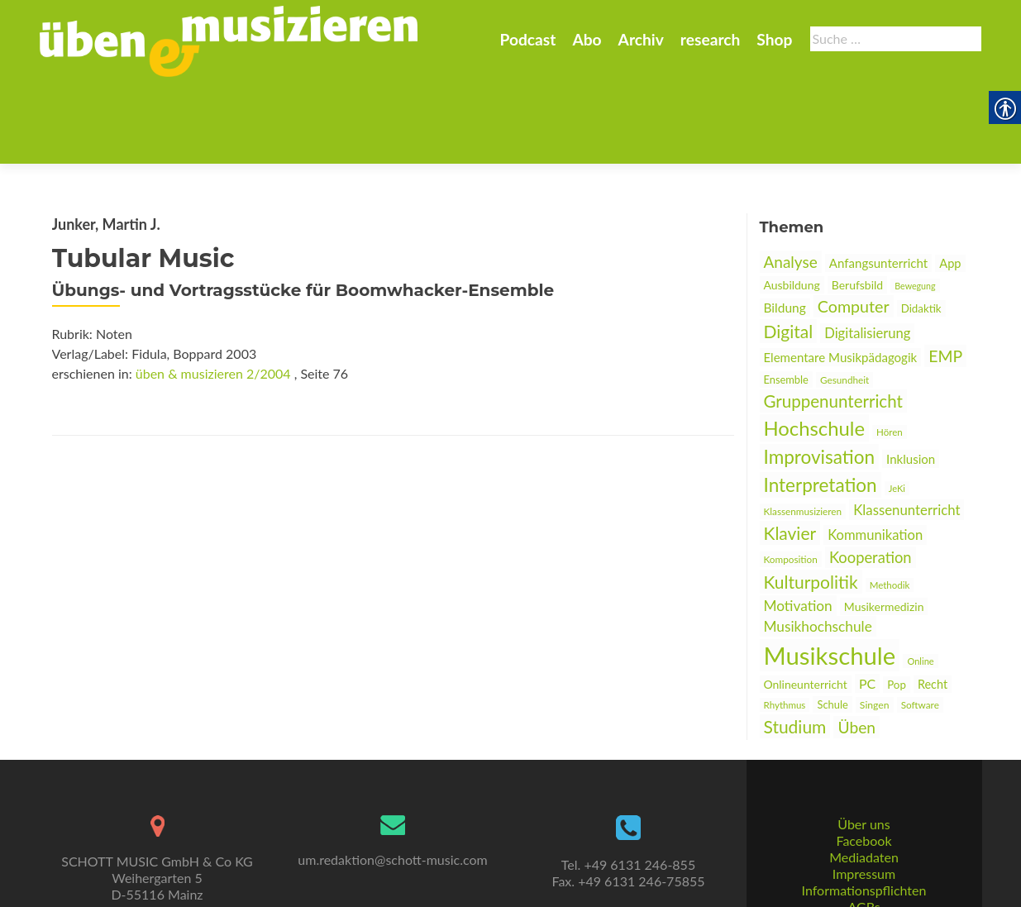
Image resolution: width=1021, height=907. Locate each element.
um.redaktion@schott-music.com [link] (392, 798)
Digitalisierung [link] (867, 252)
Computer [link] (854, 225)
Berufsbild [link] (857, 204)
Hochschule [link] (815, 347)
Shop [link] (774, 39)
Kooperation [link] (870, 476)
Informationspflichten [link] (864, 829)
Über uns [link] (863, 763)
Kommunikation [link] (875, 454)
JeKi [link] (897, 407)
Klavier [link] (790, 452)
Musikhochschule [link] (818, 545)
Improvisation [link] (819, 376)
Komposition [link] (791, 478)
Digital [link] (788, 250)
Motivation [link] (798, 524)
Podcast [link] (527, 39)
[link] (229, 40)
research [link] (710, 39)
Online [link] (920, 580)
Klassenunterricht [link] (906, 428)
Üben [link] (856, 646)
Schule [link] (832, 623)
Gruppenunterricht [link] (833, 320)
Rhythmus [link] (785, 623)
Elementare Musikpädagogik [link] (841, 276)
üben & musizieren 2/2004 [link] (213, 292)
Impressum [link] (864, 812)
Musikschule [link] (830, 574)
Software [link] (920, 624)
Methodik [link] (890, 504)
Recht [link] (932, 603)
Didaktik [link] (921, 227)
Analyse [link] (791, 180)
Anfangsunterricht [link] (878, 181)
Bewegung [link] (915, 204)
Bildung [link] (785, 226)
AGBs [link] (863, 845)
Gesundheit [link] (844, 299)
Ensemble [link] (786, 298)
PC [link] (867, 602)
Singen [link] (875, 624)
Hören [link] (889, 351)
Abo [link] (586, 39)
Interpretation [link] (820, 404)
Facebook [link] (863, 779)
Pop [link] (896, 603)
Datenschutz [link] (864, 862)
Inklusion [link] (910, 377)
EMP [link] (945, 274)
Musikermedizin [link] (884, 525)
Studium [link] (795, 645)
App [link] (950, 182)
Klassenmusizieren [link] (803, 430)
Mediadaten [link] (864, 796)
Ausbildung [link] (792, 204)
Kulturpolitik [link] (811, 500)
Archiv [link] (641, 39)
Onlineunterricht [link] (805, 603)
